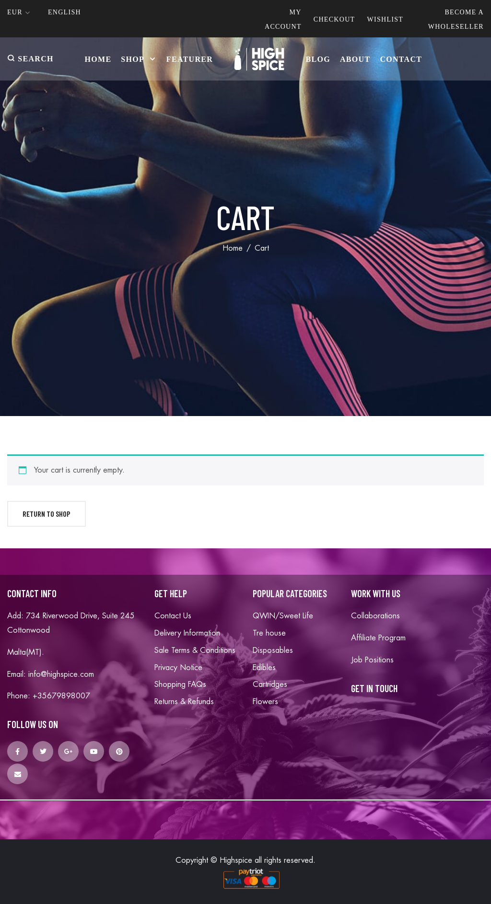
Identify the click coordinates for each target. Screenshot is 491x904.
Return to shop (46, 513)
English (64, 12)
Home (232, 248)
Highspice (236, 860)
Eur (15, 12)
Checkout (334, 19)
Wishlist (385, 19)
